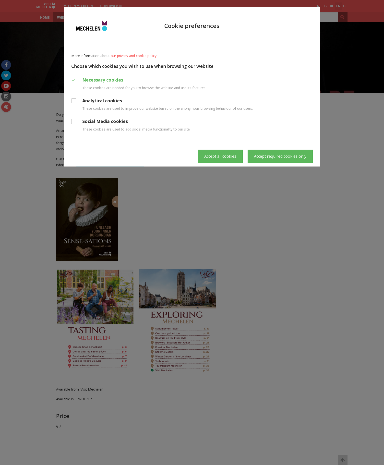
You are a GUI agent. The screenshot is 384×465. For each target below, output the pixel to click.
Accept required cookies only (280, 156)
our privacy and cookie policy (133, 55)
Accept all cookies (220, 156)
